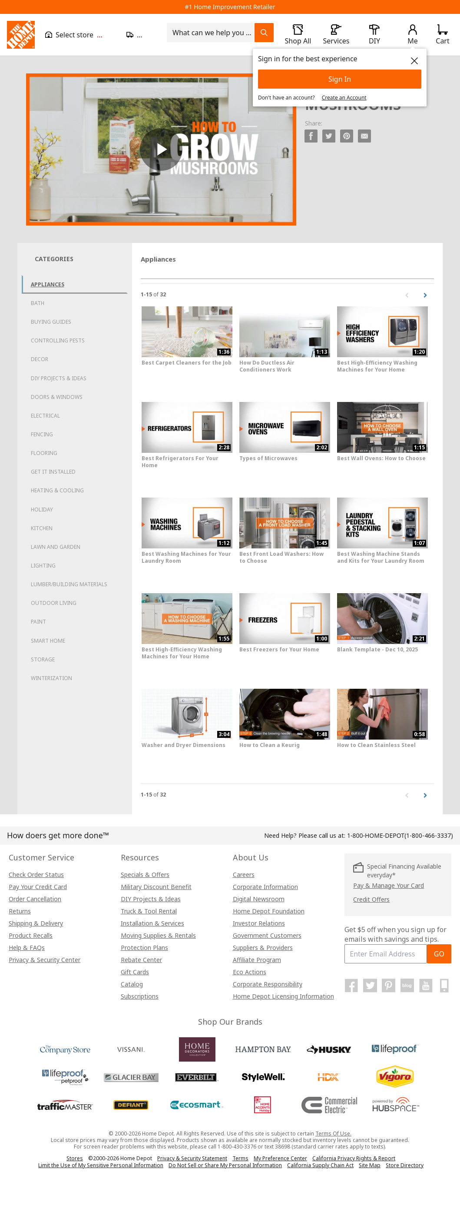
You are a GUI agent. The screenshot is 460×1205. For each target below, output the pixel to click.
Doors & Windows (57, 397)
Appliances (47, 284)
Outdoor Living (53, 603)
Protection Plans (144, 947)
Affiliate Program (257, 960)
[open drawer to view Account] (413, 34)
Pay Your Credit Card (38, 887)
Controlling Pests (58, 340)
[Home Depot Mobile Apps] (444, 986)
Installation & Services (152, 923)
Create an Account (344, 97)
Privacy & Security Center (44, 960)
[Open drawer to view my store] (80, 35)
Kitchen (42, 528)
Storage (43, 659)
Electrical (45, 415)
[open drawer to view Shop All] (298, 34)
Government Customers (267, 935)
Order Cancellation (35, 899)
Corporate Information (265, 887)
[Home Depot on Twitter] (370, 986)
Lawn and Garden (55, 547)
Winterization (51, 678)
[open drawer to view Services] (336, 34)
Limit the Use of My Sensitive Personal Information (100, 1165)
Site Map (370, 1165)
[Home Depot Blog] (407, 986)
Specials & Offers (145, 874)
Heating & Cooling (57, 490)
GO (439, 954)
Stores (74, 1158)
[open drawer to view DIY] (374, 34)
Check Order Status (36, 874)
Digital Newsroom (259, 899)
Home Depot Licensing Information (283, 996)
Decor (39, 359)
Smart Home (48, 640)
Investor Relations (259, 923)
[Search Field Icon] (264, 32)
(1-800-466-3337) (400, 835)
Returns (20, 911)
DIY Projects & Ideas (58, 378)
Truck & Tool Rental (149, 911)
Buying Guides (51, 321)
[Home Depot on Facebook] (351, 986)
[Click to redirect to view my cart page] (442, 34)
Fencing (42, 434)
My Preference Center (280, 1158)
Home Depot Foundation (268, 911)
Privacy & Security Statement (192, 1158)
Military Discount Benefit (156, 887)
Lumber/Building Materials (69, 584)
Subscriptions (140, 996)
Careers (244, 874)
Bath (37, 303)
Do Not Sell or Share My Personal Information (225, 1165)
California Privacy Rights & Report (353, 1158)
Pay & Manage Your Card (388, 885)
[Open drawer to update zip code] (141, 34)
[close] (414, 61)
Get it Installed (53, 471)
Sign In (339, 79)
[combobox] (213, 32)
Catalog (132, 984)
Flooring (44, 453)
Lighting (43, 565)
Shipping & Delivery (36, 923)
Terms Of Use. (333, 1133)
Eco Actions (249, 972)
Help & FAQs (27, 947)
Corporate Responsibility (267, 984)
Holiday (42, 509)
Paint (38, 621)
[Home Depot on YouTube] (426, 986)
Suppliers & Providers (263, 947)
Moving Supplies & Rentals (158, 935)
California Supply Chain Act (320, 1165)
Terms (240, 1158)
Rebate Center (141, 960)
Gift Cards (135, 972)
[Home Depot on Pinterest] (389, 986)
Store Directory (405, 1165)
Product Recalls (31, 935)
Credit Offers (371, 899)
